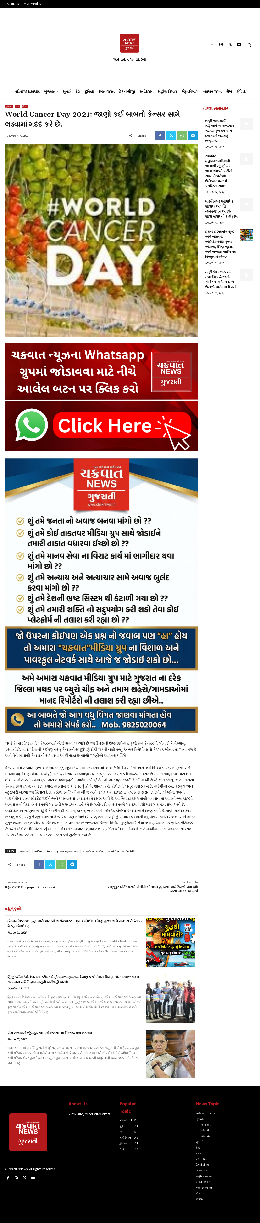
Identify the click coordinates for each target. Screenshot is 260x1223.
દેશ (17, 106)
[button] (249, 45)
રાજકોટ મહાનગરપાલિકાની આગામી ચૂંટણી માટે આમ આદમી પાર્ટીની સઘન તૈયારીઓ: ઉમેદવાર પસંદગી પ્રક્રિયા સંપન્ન (218, 171)
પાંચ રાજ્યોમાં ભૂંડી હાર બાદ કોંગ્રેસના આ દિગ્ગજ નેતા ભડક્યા (49, 1033)
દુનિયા (9, 106)
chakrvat (24, 851)
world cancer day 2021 (121, 851)
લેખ (25, 106)
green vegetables (67, 851)
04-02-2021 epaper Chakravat (30, 887)
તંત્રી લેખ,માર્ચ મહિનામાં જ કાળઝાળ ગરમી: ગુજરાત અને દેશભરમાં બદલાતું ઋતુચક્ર (219, 131)
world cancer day (92, 851)
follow (38, 851)
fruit (49, 851)
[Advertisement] (45, 44)
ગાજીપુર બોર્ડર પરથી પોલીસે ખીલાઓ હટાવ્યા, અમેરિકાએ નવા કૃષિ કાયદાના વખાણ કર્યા (153, 889)
